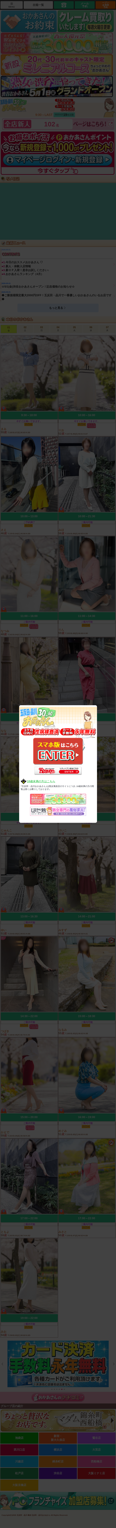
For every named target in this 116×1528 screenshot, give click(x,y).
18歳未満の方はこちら (41, 781)
